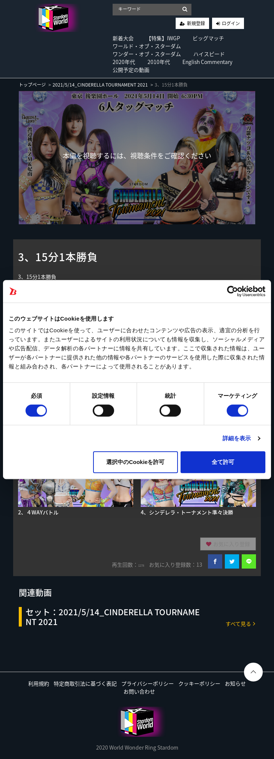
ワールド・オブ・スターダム (147, 46)
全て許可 (223, 462)
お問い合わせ (139, 691)
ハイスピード (209, 54)
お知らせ (235, 683)
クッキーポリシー (199, 683)
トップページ (32, 84)
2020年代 (124, 61)
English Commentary (207, 61)
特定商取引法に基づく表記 (85, 683)
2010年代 (159, 61)
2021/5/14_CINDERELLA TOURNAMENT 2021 (100, 84)
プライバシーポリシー (147, 683)
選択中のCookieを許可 (135, 462)
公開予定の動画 (131, 69)
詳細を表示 (237, 438)
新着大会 (123, 38)
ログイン (231, 23)
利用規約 (38, 683)
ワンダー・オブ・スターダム (147, 54)
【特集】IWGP (163, 38)
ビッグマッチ (208, 38)
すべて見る (240, 623)
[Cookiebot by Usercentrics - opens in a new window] (232, 291)
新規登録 (196, 23)
